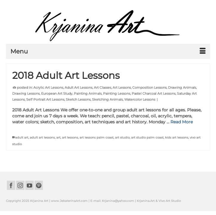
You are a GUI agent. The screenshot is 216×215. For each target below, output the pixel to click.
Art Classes (102, 87)
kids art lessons (176, 137)
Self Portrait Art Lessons (45, 99)
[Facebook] (11, 185)
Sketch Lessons (78, 99)
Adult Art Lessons (78, 87)
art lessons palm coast (97, 137)
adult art (21, 137)
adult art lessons (42, 137)
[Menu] (108, 51)
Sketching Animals (107, 99)
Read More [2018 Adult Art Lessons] (181, 122)
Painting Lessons (116, 93)
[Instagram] (20, 185)
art (58, 137)
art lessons (70, 137)
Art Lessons (122, 87)
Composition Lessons (149, 87)
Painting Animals (88, 93)
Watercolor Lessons (139, 99)
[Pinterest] (39, 185)
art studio (122, 137)
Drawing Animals (182, 87)
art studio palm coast (147, 137)
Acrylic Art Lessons (48, 87)
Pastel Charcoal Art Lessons (153, 93)
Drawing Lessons (26, 93)
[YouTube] (29, 185)
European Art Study (56, 93)
